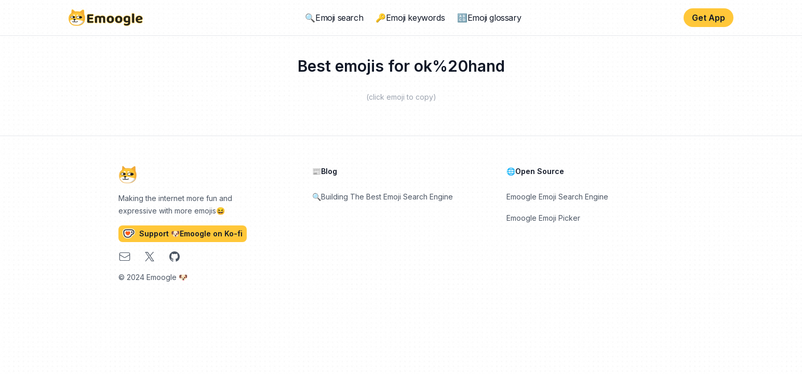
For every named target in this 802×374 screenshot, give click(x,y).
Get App (708, 17)
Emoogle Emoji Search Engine (557, 196)
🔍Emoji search (334, 17)
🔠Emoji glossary (489, 17)
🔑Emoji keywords (410, 17)
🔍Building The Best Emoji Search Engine (382, 196)
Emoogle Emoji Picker (543, 217)
